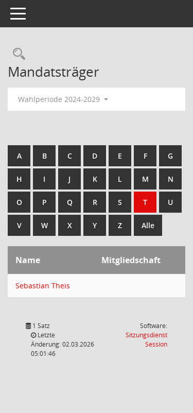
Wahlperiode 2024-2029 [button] (63, 99)
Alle (148, 225)
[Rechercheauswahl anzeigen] (16, 54)
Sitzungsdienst (146, 340)
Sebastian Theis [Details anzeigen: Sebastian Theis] (42, 285)
